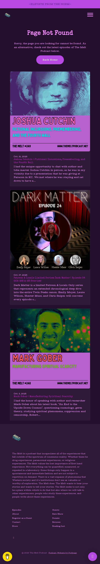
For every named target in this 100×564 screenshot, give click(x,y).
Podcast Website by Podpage (63, 552)
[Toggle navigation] (90, 15)
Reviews (56, 522)
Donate (56, 518)
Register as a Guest (22, 518)
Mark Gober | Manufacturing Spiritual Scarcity (43, 396)
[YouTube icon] (13, 537)
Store (15, 526)
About (15, 513)
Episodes (16, 509)
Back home (50, 60)
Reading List (58, 526)
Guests (55, 509)
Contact (16, 522)
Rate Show (57, 513)
